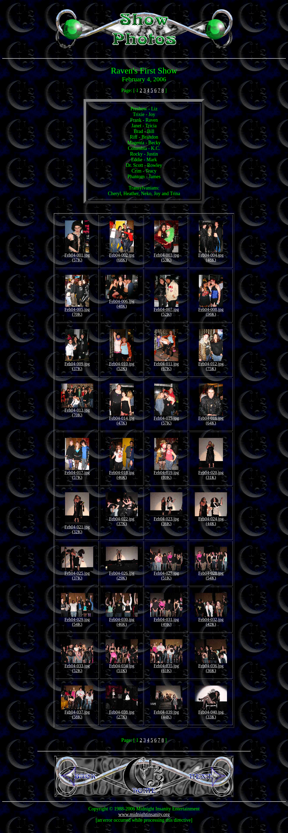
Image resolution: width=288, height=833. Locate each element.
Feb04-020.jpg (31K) (211, 473)
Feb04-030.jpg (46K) (122, 620)
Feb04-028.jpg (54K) (211, 573)
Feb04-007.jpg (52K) (166, 310)
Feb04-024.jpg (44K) (211, 519)
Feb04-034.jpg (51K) (122, 666)
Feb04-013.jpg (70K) (77, 410)
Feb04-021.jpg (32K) (77, 527)
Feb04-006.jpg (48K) (122, 301)
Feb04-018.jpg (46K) (121, 473)
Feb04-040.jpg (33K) (211, 712)
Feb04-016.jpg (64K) (211, 418)
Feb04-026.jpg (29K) (122, 573)
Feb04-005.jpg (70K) (77, 310)
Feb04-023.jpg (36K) (166, 519)
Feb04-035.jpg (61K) (166, 666)
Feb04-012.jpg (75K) (211, 364)
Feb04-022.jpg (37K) (122, 519)
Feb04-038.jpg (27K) (122, 712)
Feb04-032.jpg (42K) (211, 620)
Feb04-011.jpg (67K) (166, 364)
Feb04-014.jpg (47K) (121, 418)
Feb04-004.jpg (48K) (211, 255)
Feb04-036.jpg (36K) (211, 666)
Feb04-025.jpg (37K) (77, 573)
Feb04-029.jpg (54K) (77, 620)
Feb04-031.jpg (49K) (166, 620)
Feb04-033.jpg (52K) (77, 666)
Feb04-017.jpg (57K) (77, 473)
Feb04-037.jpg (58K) (77, 712)
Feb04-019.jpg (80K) (166, 473)
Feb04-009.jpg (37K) (77, 364)
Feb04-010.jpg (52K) (121, 364)
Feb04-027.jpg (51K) (166, 573)
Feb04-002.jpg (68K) (121, 255)
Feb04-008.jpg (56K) (211, 310)
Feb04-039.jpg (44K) (166, 712)
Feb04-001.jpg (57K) (77, 255)
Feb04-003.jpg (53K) (166, 255)
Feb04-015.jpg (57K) (166, 418)
